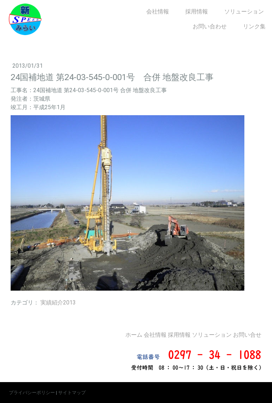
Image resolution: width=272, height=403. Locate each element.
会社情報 (157, 11)
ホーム (133, 334)
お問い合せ (247, 334)
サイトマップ (72, 392)
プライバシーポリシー (32, 392)
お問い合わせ (210, 26)
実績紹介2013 (58, 302)
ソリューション (244, 11)
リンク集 (254, 26)
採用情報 (196, 11)
